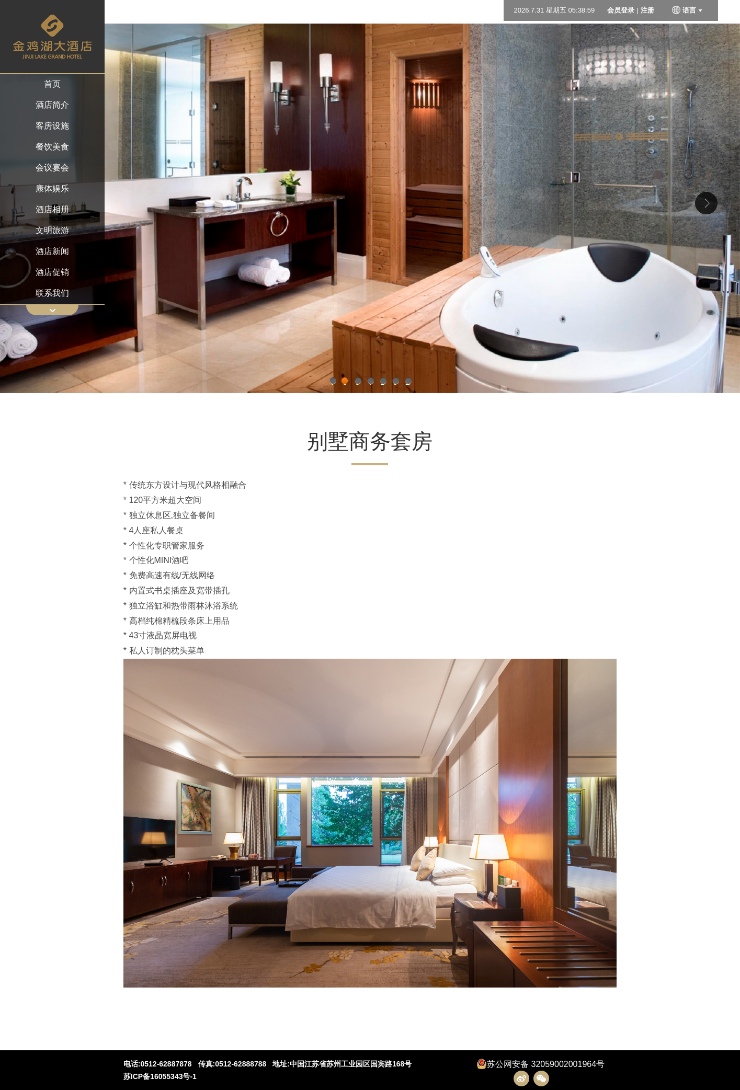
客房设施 (52, 125)
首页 (52, 83)
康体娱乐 (52, 188)
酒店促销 (52, 272)
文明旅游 (52, 230)
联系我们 (52, 293)
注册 (647, 10)
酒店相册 (52, 209)
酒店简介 (52, 104)
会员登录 (620, 10)
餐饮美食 (52, 146)
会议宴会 (52, 167)
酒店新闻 (52, 251)
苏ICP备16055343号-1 (160, 1076)
